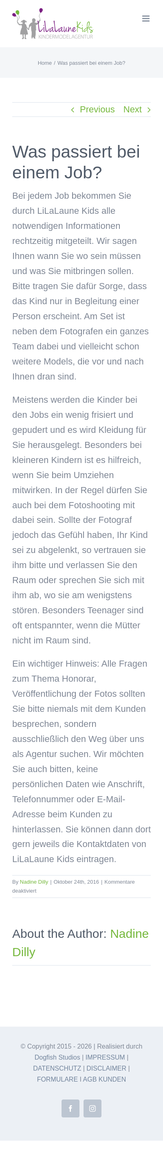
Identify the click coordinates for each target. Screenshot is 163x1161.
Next (132, 109)
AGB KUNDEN (104, 1079)
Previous (97, 109)
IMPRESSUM (105, 1057)
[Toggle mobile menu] (146, 18)
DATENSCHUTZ (57, 1068)
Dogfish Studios (57, 1057)
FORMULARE (57, 1079)
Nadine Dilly (34, 882)
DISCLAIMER (106, 1068)
